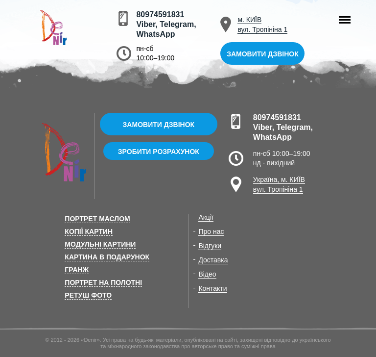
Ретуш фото (88, 295)
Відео (207, 274)
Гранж (77, 270)
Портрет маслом (97, 219)
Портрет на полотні (103, 282)
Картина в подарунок (107, 257)
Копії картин (89, 231)
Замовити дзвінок (263, 54)
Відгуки (209, 246)
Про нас (211, 231)
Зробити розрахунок (158, 151)
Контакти (212, 288)
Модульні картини (100, 244)
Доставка (213, 260)
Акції (205, 217)
